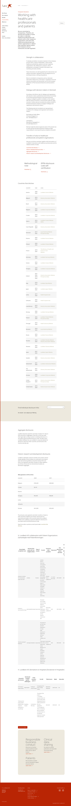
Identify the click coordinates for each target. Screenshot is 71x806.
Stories (3, 17)
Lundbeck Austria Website (47, 192)
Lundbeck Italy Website (46, 283)
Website (43, 252)
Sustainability (5, 19)
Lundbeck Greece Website (47, 220)
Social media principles (32, 796)
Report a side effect (32, 790)
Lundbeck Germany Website (47, 257)
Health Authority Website (47, 323)
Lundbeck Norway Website (47, 312)
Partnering (4, 30)
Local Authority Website (46, 232)
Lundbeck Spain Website (46, 352)
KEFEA (42, 222)
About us (4, 22)
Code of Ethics (5, 25)
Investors (4, 29)
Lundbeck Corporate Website (48, 209)
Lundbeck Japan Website (46, 289)
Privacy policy (4, 801)
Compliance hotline (31, 791)
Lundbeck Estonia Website (47, 238)
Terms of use (30, 793)
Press (3, 32)
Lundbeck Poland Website (47, 317)
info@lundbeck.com (21, 791)
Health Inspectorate (45, 294)
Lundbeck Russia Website (47, 335)
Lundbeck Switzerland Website (48, 363)
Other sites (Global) (6, 37)
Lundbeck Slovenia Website (47, 346)
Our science (5, 15)
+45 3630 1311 (20, 790)
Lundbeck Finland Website (47, 244)
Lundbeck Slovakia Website (47, 340)
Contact (3, 36)
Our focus (4, 13)
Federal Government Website (48, 386)
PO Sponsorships (45, 233)
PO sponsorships (45, 318)
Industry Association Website (48, 198)
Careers (3, 27)
